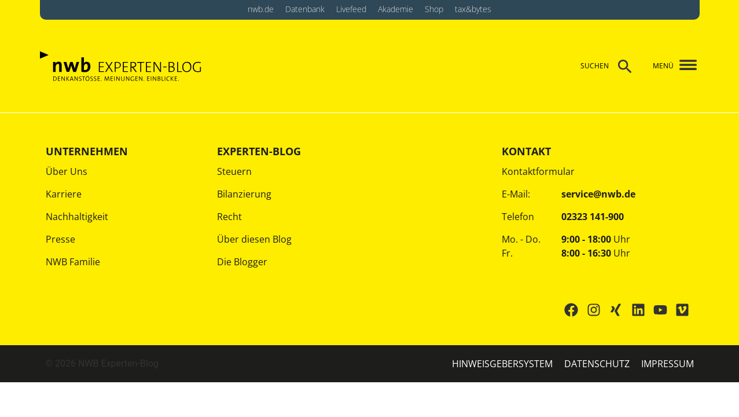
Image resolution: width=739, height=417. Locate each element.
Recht (229, 216)
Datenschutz (597, 363)
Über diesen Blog (254, 239)
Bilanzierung (244, 194)
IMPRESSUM (667, 363)
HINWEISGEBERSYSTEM (502, 363)
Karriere (64, 194)
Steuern (234, 171)
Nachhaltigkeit (77, 216)
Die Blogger (242, 261)
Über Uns (66, 171)
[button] (683, 66)
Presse (60, 239)
